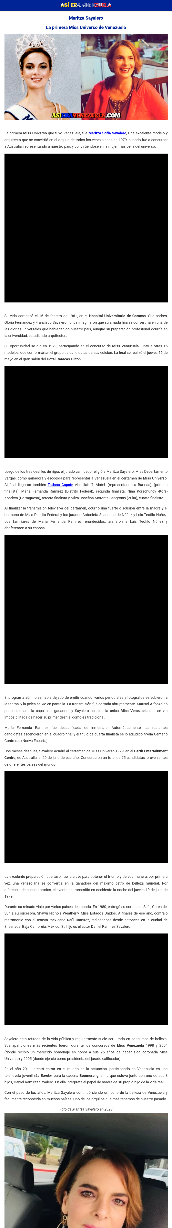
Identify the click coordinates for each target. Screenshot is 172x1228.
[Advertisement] (86, 182)
